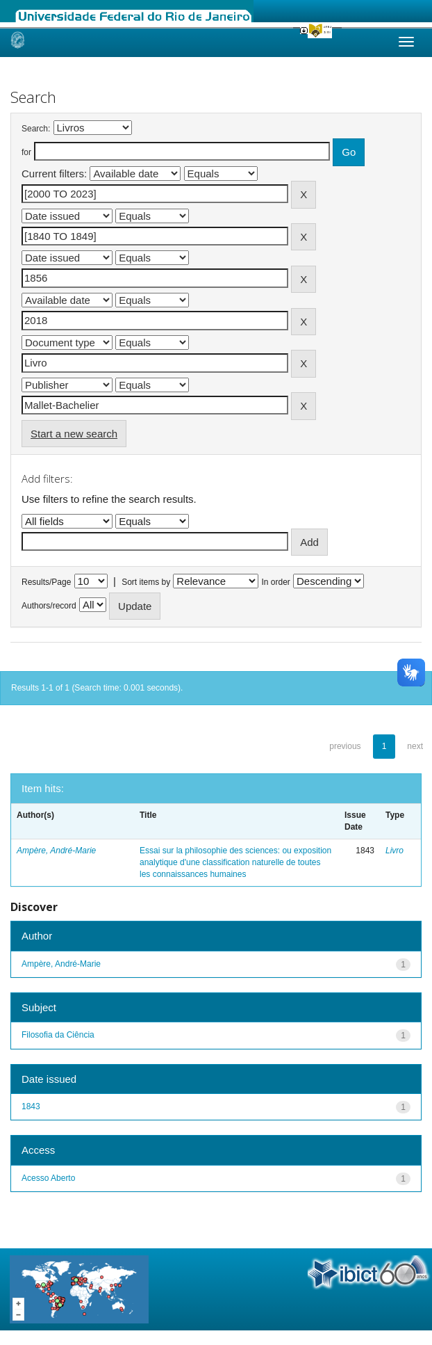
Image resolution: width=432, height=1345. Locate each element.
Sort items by (146, 582)
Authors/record (49, 606)
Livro (394, 850)
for (26, 152)
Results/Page (46, 582)
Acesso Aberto (48, 1178)
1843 (31, 1106)
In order (276, 582)
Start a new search (74, 434)
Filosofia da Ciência (58, 1035)
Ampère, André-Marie (56, 850)
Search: (36, 129)
